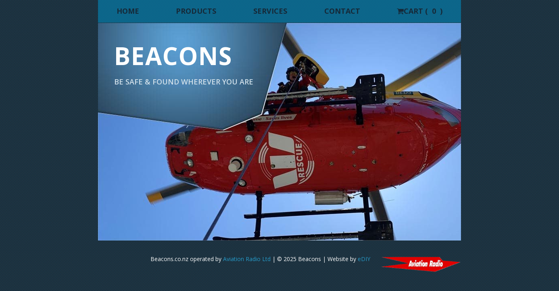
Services (270, 11)
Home (128, 11)
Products (196, 11)
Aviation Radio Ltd (246, 259)
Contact (342, 11)
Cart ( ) (419, 11)
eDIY (364, 259)
